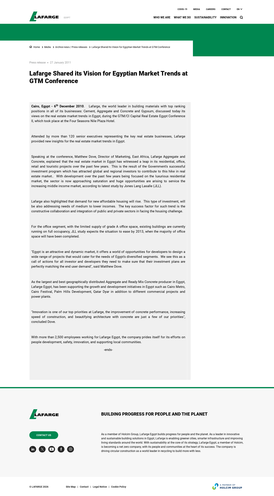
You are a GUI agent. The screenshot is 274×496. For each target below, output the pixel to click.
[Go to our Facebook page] (62, 449)
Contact (226, 9)
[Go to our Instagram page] (71, 449)
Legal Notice (100, 486)
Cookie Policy (118, 486)
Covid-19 (182, 9)
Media (196, 9)
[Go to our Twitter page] (43, 449)
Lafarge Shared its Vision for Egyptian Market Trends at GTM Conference (131, 47)
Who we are (161, 17)
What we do (182, 17)
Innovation (228, 17)
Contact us (43, 435)
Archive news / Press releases (71, 47)
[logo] (44, 14)
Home (36, 47)
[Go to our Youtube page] (52, 449)
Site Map (71, 486)
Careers (210, 9)
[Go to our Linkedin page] (33, 449)
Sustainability (205, 17)
